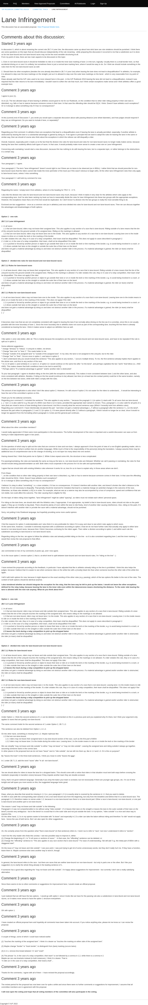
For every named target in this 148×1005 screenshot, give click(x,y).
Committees (65, 4)
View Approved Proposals (44, 4)
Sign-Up (103, 4)
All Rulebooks (80, 4)
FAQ (15, 4)
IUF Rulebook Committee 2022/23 (15, 9)
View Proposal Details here (48, 27)
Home (5, 4)
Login (93, 4)
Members (25, 4)
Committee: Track (40, 9)
